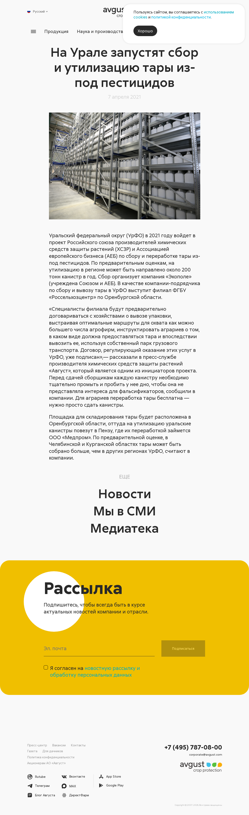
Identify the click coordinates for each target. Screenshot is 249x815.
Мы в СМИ (124, 510)
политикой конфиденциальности (181, 17)
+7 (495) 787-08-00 (193, 747)
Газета (32, 751)
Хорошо (145, 31)
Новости (124, 493)
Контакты (78, 745)
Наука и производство (101, 31)
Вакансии (59, 745)
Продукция (56, 31)
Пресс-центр (37, 745)
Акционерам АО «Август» (46, 763)
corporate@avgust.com (205, 754)
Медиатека (124, 528)
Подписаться (183, 648)
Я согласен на (95, 671)
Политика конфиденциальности (50, 757)
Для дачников (52, 751)
